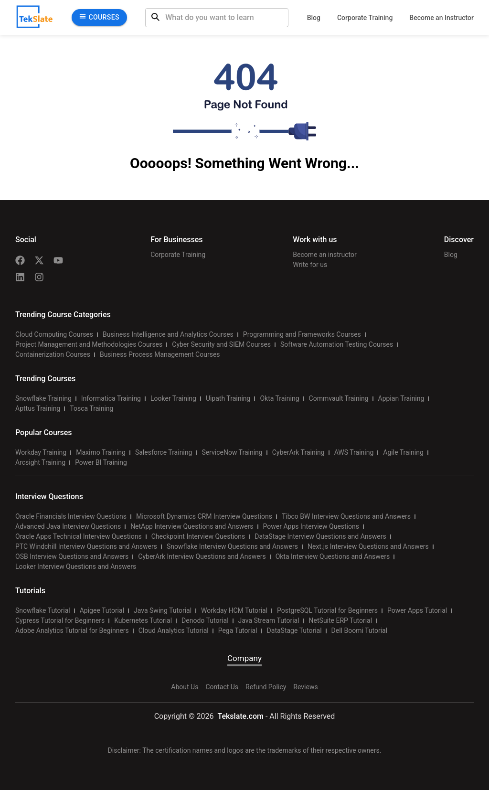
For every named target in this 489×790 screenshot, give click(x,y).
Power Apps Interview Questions (311, 526)
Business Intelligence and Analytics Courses (168, 334)
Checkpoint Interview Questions (198, 536)
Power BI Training (101, 462)
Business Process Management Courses (160, 354)
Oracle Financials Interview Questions (71, 516)
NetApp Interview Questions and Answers (191, 526)
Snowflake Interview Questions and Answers (232, 546)
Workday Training (40, 452)
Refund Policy (265, 687)
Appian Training (401, 398)
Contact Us (221, 687)
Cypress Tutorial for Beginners (60, 620)
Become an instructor (324, 254)
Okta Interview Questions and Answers (333, 556)
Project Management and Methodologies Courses (88, 344)
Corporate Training (365, 17)
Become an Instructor (441, 17)
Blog (313, 17)
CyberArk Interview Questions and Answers (202, 556)
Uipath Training (228, 398)
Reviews (305, 687)
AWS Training (354, 452)
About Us (184, 687)
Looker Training (173, 398)
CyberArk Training (298, 452)
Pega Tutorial (237, 630)
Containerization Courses (52, 354)
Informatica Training (111, 398)
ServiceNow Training (232, 452)
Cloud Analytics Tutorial (173, 630)
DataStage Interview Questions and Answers (320, 536)
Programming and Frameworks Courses (302, 334)
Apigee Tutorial (102, 610)
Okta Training (279, 398)
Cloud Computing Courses (54, 334)
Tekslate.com (239, 716)
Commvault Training (339, 398)
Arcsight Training (40, 462)
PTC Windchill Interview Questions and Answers (86, 546)
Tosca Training (91, 408)
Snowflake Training (43, 398)
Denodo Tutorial (204, 620)
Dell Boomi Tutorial (359, 630)
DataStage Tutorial (294, 630)
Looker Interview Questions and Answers (75, 566)
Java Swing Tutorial (162, 610)
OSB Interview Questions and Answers (71, 556)
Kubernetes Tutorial (143, 620)
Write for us (310, 264)
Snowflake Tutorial (42, 610)
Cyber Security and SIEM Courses (221, 344)
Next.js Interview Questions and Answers (368, 546)
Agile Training (403, 452)
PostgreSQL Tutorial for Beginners (327, 610)
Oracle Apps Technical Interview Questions (78, 536)
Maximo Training (101, 452)
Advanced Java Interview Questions (68, 526)
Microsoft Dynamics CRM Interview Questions (204, 516)
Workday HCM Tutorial (234, 610)
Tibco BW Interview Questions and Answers (346, 516)
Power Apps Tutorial (417, 610)
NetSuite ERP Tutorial (340, 620)
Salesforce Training (163, 452)
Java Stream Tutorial (268, 620)
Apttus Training (37, 408)
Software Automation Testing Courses (336, 344)
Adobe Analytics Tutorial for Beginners (72, 630)
